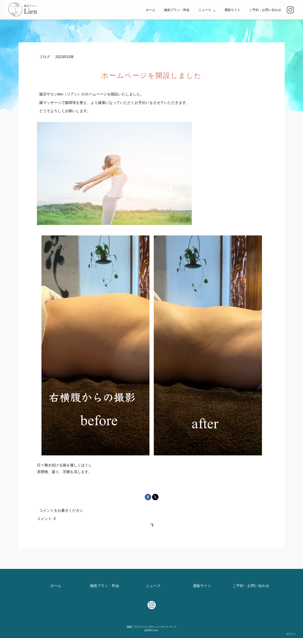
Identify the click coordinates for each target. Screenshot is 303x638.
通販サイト (232, 10)
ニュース (204, 10)
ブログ (45, 57)
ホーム (150, 10)
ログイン (291, 634)
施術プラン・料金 (177, 10)
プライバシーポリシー (146, 626)
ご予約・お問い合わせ (265, 10)
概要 (129, 626)
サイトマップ (168, 626)
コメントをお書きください (61, 510)
